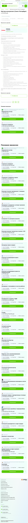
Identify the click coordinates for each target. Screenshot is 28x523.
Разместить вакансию (5, 485)
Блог (2, 502)
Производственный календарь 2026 (8, 497)
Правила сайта (4, 488)
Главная (2, 9)
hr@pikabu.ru (3, 517)
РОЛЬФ (6, 9)
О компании (3, 481)
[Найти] (25, 6)
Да (4, 5)
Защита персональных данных (7, 487)
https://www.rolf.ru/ (9, 31)
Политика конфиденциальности (7, 520)
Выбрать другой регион (12, 5)
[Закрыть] (17, 2)
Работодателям (24, 0)
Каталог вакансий (4, 492)
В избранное (14, 25)
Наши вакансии (4, 482)
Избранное (24, 3)
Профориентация (4, 494)
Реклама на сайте (4, 484)
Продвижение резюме (5, 495)
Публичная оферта (4, 521)
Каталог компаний (4, 500)
